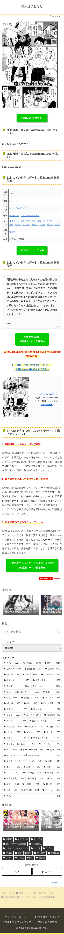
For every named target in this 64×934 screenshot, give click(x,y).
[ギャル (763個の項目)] (32, 732)
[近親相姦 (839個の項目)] (12, 726)
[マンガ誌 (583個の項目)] (32, 772)
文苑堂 (12, 232)
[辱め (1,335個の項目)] (30, 703)
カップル (26, 224)
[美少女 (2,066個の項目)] (16, 686)
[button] (56, 604)
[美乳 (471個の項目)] (32, 796)
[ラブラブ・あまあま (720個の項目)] (19, 744)
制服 (22, 221)
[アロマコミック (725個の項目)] (45, 738)
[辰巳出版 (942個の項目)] (52, 715)
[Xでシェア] (17, 872)
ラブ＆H (50, 221)
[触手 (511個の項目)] (10, 790)
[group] (21, 605)
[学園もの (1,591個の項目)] (30, 697)
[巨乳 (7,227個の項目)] (11, 663)
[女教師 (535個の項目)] (31, 784)
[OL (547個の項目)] (54, 778)
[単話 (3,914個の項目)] (52, 663)
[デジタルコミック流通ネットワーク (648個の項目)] (32, 755)
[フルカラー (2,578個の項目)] (51, 674)
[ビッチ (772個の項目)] (12, 732)
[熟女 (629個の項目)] (52, 767)
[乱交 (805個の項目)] (53, 726)
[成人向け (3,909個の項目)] (12, 669)
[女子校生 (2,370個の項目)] (16, 680)
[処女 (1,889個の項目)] (52, 692)
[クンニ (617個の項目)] (11, 772)
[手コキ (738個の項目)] (52, 732)
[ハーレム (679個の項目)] (50, 744)
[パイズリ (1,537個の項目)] (51, 697)
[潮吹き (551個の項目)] (35, 778)
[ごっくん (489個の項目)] (51, 790)
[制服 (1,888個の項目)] (10, 697)
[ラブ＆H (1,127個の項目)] (12, 715)
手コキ (50, 224)
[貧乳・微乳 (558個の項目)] (14, 778)
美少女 (18, 224)
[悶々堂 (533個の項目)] (52, 784)
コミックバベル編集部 (30, 215)
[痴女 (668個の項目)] (10, 749)
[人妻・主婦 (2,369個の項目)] (46, 680)
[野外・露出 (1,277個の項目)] (50, 703)
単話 (28, 221)
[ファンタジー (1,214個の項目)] (45, 709)
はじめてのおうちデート (19, 208)
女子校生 (39, 853)
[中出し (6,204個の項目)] (32, 663)
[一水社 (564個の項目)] (52, 772)
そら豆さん (14, 215)
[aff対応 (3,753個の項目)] (11, 674)
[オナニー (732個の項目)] (15, 738)
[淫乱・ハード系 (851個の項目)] (45, 720)
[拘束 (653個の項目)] (54, 749)
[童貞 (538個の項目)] (11, 784)
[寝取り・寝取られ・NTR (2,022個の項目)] (21, 692)
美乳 (34, 221)
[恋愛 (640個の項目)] (32, 767)
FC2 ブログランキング (47, 917)
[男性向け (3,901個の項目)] (33, 669)
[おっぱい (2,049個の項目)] (46, 686)
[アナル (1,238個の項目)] (15, 709)
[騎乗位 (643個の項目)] (53, 761)
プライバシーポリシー (17, 917)
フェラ (42, 224)
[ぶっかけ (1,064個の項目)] (32, 715)
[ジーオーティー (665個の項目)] (32, 749)
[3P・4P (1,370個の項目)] (12, 703)
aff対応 (57, 224)
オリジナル (14, 221)
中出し (35, 224)
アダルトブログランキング (16, 922)
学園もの (41, 221)
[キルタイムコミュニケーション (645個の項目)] (22, 761)
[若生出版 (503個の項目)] (30, 790)
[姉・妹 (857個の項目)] (15, 720)
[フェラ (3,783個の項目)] (53, 669)
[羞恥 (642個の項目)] (12, 767)
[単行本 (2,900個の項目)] (30, 674)
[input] (32, 631)
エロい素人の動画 (47, 922)
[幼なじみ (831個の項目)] (34, 726)
